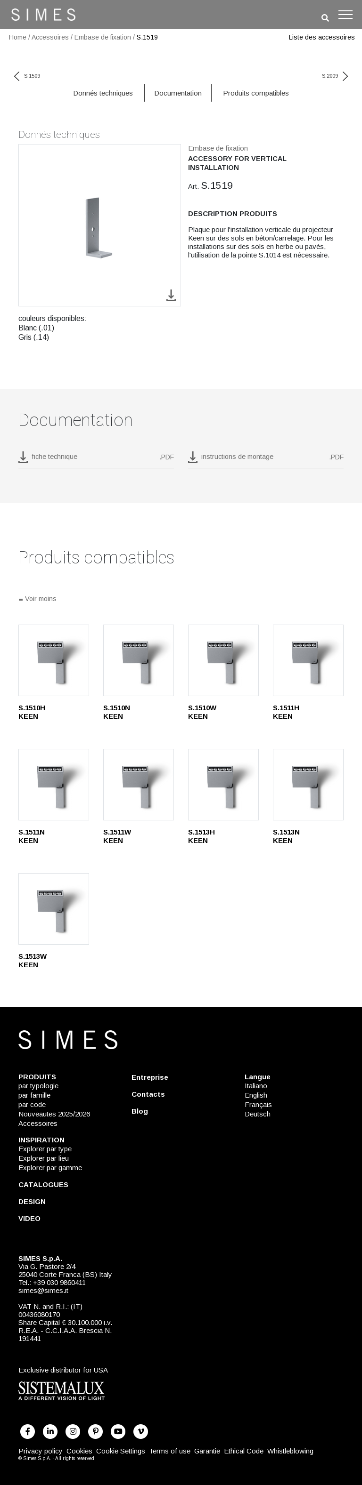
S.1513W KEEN (32, 960)
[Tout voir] (181, 600)
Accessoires (50, 37)
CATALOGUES (43, 1184)
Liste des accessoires (322, 37)
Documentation (178, 93)
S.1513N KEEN (286, 836)
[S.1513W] (53, 909)
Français (258, 1104)
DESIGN (32, 1201)
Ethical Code (243, 1451)
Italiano (256, 1086)
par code (32, 1104)
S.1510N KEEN (116, 712)
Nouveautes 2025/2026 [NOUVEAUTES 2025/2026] (54, 1114)
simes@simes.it (43, 1290)
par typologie (38, 1086)
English (256, 1095)
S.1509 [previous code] (27, 76)
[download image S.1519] (171, 295)
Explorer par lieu (43, 1158)
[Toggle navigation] (345, 15)
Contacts (148, 1094)
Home (17, 37)
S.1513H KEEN (201, 836)
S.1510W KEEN (202, 712)
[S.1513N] (308, 784)
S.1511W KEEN (117, 836)
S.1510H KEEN (31, 712)
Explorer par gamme (50, 1168)
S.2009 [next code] (335, 76)
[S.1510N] (138, 660)
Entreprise (150, 1077)
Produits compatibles (256, 93)
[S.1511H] (308, 660)
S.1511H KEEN (286, 712)
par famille (34, 1095)
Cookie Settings (120, 1451)
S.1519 (147, 37)
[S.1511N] (53, 784)
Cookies (79, 1451)
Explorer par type (45, 1149)
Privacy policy (40, 1451)
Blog (140, 1111)
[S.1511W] (138, 784)
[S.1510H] (53, 660)
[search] (325, 18)
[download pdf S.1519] (96, 459)
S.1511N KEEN (31, 836)
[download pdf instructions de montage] (266, 459)
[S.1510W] (223, 660)
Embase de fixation (102, 37)
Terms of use (169, 1451)
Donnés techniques (103, 93)
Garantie (207, 1451)
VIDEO (29, 1218)
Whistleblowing (290, 1451)
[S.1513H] (223, 784)
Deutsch (258, 1114)
